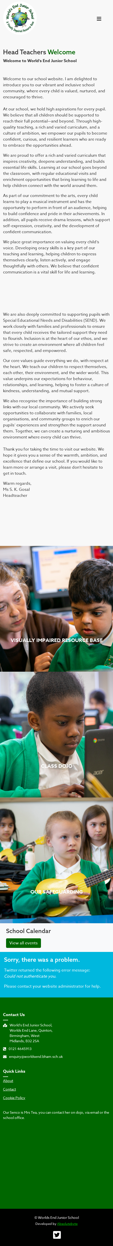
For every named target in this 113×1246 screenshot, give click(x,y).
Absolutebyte (67, 1223)
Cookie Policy (14, 1098)
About (8, 1080)
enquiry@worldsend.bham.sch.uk (33, 1056)
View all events (23, 943)
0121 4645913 (17, 1048)
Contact (9, 1089)
